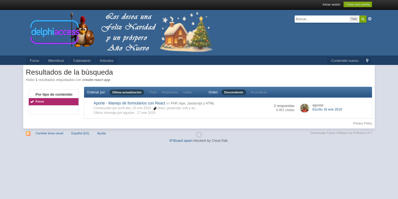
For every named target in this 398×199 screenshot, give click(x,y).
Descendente (233, 92)
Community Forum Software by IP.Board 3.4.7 (341, 133)
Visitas (187, 92)
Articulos (107, 61)
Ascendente (259, 92)
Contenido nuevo (344, 61)
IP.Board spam (181, 140)
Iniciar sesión (331, 4)
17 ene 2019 (146, 113)
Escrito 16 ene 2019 (327, 109)
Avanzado (370, 19)
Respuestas (170, 92)
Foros (34, 61)
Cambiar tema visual (49, 133)
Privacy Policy (362, 123)
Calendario (82, 61)
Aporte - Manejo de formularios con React (129, 103)
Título (153, 92)
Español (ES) (80, 133)
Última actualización (127, 92)
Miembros (56, 61)
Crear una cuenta (358, 4)
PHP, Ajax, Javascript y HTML (193, 103)
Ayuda (101, 133)
